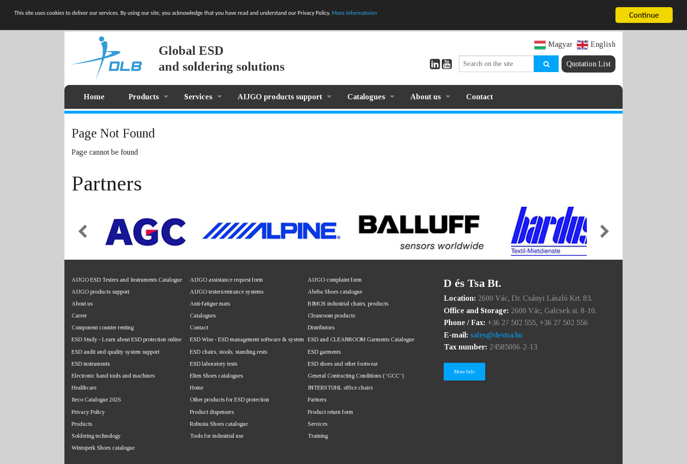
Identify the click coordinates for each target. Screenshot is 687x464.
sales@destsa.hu (496, 335)
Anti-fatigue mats (210, 303)
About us (425, 97)
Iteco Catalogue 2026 (96, 399)
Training (318, 435)
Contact (479, 97)
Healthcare (84, 387)
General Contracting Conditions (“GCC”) (356, 375)
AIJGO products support (280, 97)
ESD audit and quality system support (115, 351)
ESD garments (324, 351)
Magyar (553, 44)
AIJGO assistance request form (226, 279)
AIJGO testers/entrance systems (226, 291)
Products (143, 97)
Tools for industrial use (216, 435)
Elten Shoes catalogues (216, 375)
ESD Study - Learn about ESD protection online (126, 339)
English (596, 44)
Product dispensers (212, 412)
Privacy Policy (88, 412)
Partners (317, 399)
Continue (644, 15)
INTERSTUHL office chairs (340, 387)
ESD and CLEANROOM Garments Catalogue (361, 339)
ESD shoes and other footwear (343, 363)
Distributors (321, 327)
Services (198, 97)
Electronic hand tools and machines (113, 375)
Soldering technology (96, 435)
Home (93, 97)
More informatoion (488, 16)
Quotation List (588, 64)
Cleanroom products (331, 315)
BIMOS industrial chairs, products (348, 303)
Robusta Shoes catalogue (219, 424)
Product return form (330, 412)
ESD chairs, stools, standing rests (228, 351)
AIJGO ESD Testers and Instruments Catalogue (127, 279)
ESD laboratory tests (213, 363)
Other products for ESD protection (229, 399)
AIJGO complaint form (335, 279)
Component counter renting (103, 327)
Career (79, 315)
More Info (464, 371)
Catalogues (366, 97)
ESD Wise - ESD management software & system (247, 339)
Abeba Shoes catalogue (335, 291)
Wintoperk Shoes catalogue (103, 447)
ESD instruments (91, 363)
